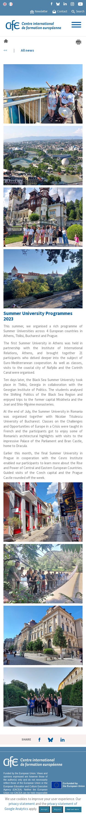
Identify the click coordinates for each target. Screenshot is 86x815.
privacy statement (22, 803)
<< (5, 50)
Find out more (73, 809)
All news (27, 50)
